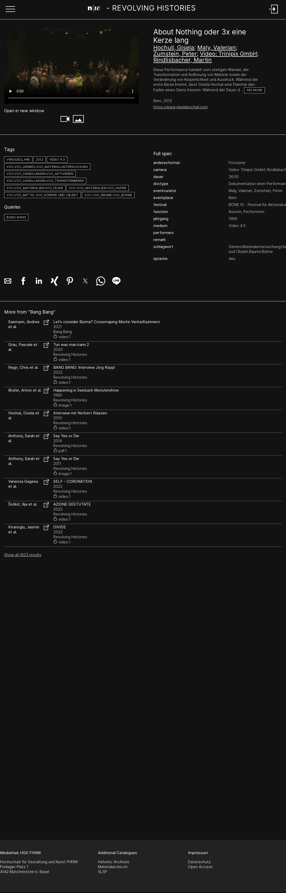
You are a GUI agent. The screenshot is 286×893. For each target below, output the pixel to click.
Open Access (200, 866)
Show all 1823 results (22, 554)
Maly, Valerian (216, 47)
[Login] (273, 13)
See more (254, 90)
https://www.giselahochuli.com (180, 106)
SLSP (102, 871)
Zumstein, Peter (175, 53)
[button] (10, 9)
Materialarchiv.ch (112, 866)
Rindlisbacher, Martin (182, 59)
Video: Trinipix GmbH (228, 53)
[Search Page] (142, 9)
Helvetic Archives (113, 861)
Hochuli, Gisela (173, 47)
